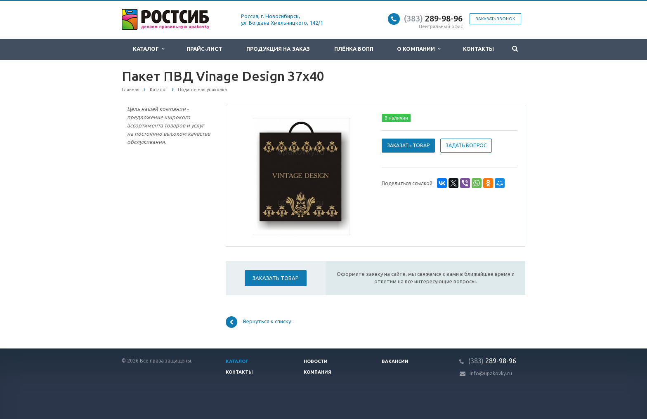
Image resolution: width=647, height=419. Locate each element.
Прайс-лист (204, 49)
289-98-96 (433, 18)
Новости (316, 361)
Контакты (478, 49)
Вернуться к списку (258, 322)
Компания (317, 372)
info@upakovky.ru (491, 373)
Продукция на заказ (278, 49)
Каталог (148, 49)
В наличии (396, 117)
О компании (419, 49)
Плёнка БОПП (354, 49)
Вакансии (395, 361)
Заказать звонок (495, 18)
